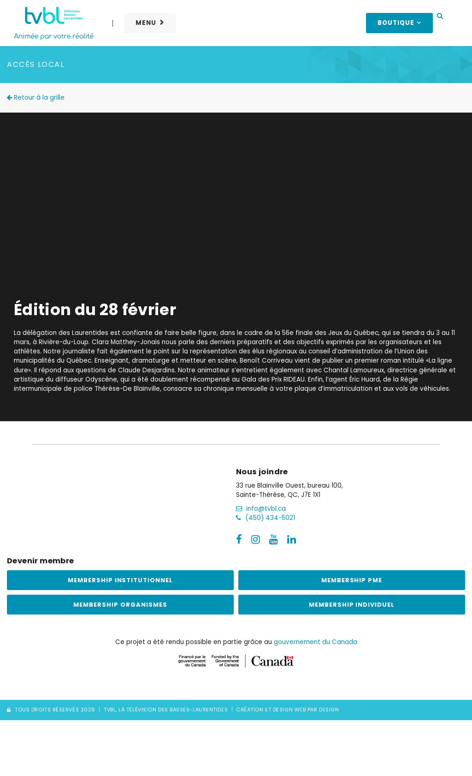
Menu (146, 22)
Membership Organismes (120, 604)
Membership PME (352, 580)
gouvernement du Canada (315, 642)
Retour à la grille (36, 97)
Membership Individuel (352, 604)
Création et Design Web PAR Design (287, 709)
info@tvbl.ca (261, 508)
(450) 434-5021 (265, 517)
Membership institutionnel (120, 580)
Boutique (396, 22)
